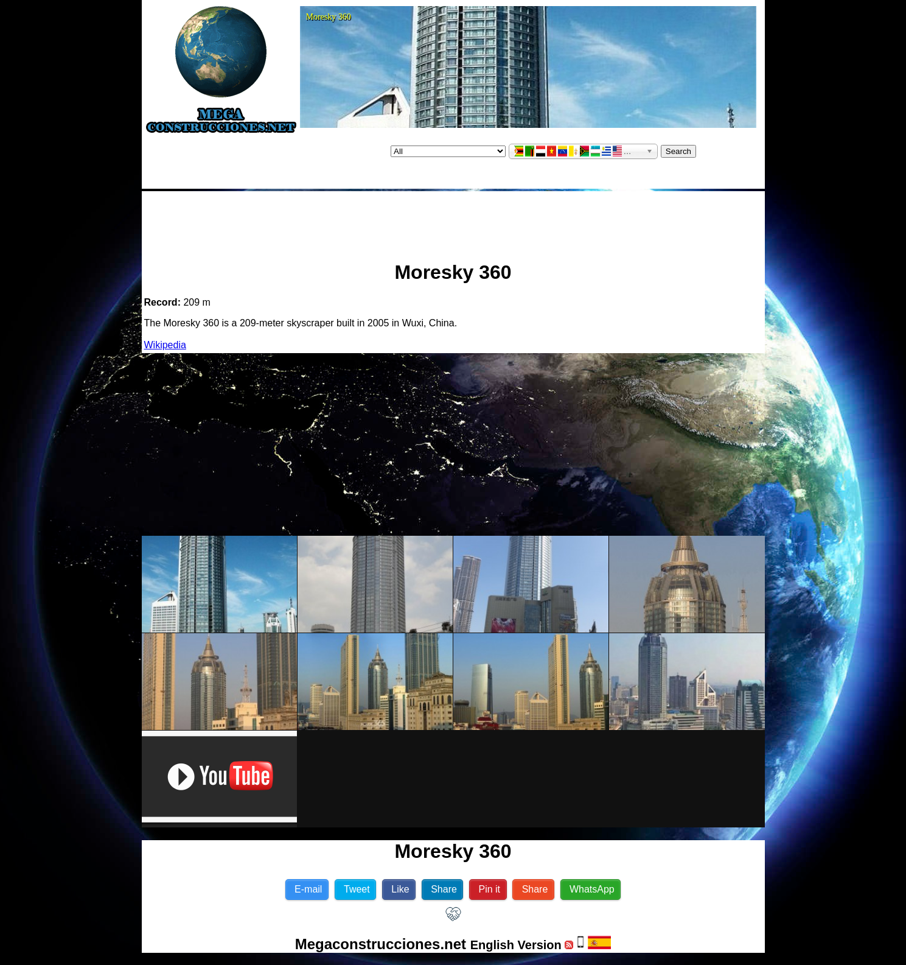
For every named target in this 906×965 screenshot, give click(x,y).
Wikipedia (165, 345)
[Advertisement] (453, 221)
